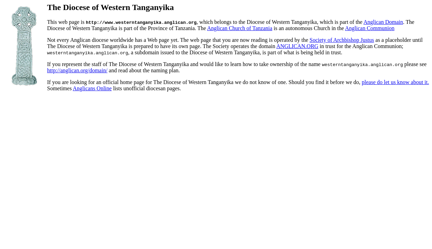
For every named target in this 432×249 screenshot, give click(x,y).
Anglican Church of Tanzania (239, 28)
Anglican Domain (383, 22)
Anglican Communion (370, 28)
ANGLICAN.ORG (297, 46)
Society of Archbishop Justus (341, 40)
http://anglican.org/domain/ (77, 70)
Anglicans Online (92, 88)
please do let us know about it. (395, 82)
